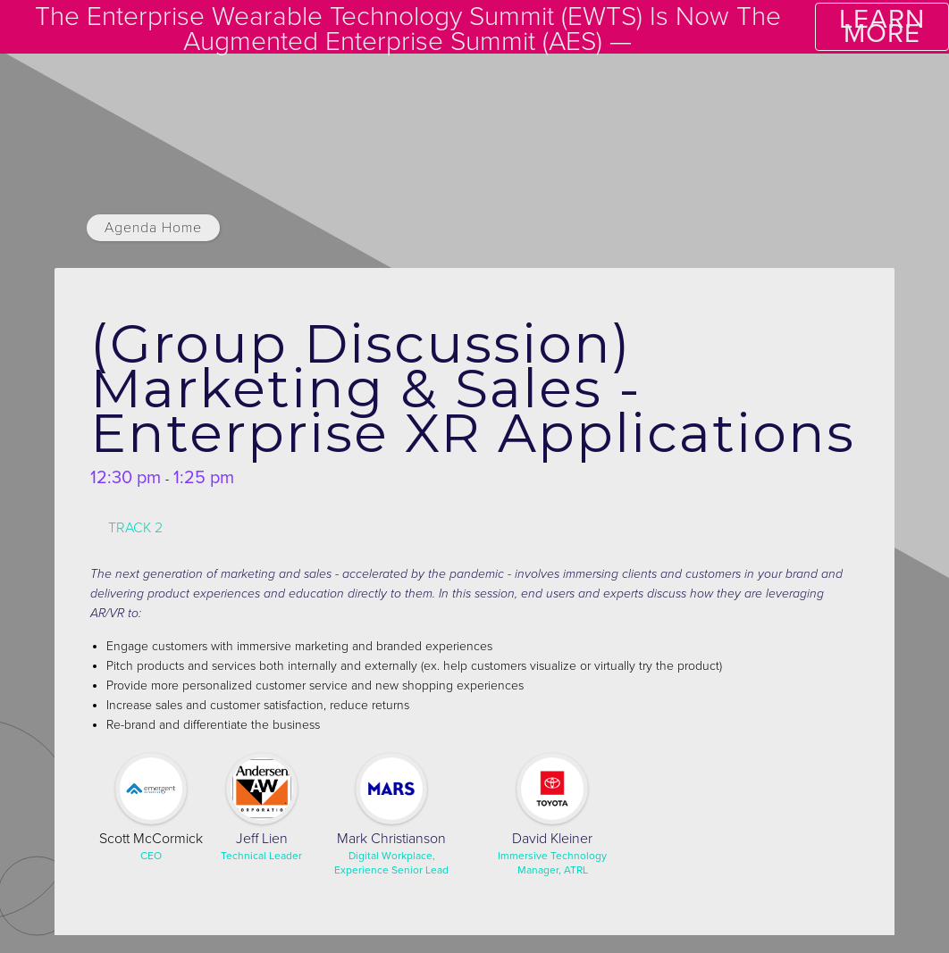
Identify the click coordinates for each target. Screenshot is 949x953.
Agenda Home (153, 228)
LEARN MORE (882, 26)
